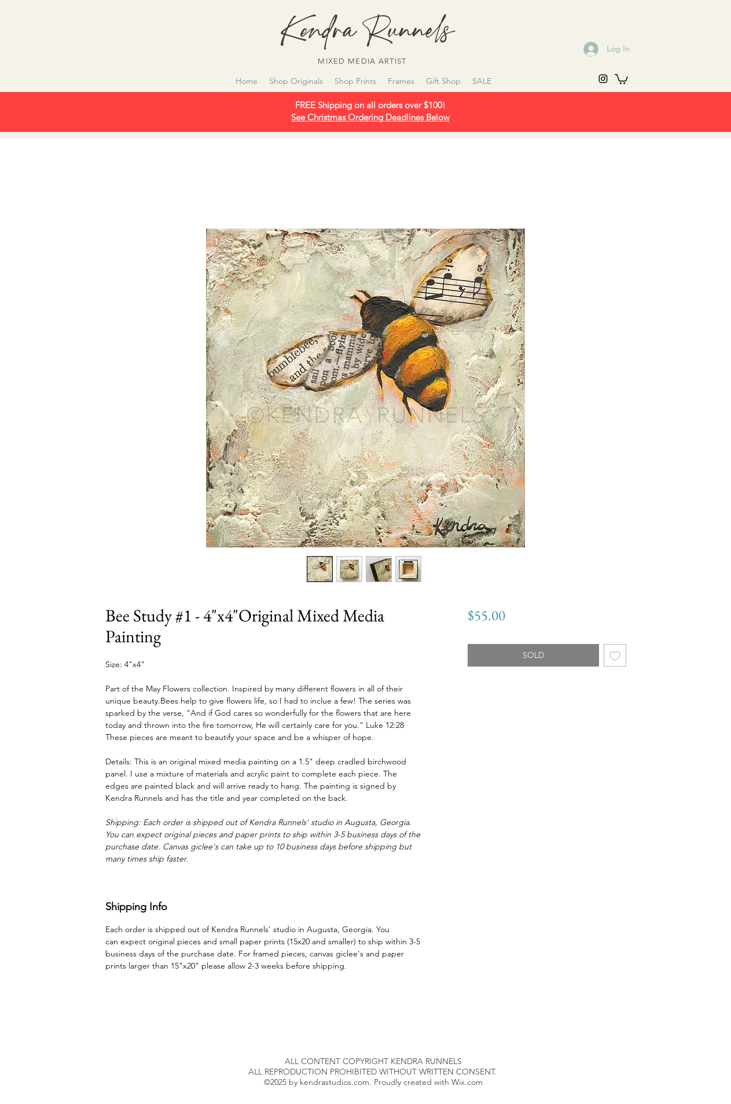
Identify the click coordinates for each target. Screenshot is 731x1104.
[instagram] (603, 78)
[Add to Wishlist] (615, 655)
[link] (621, 78)
